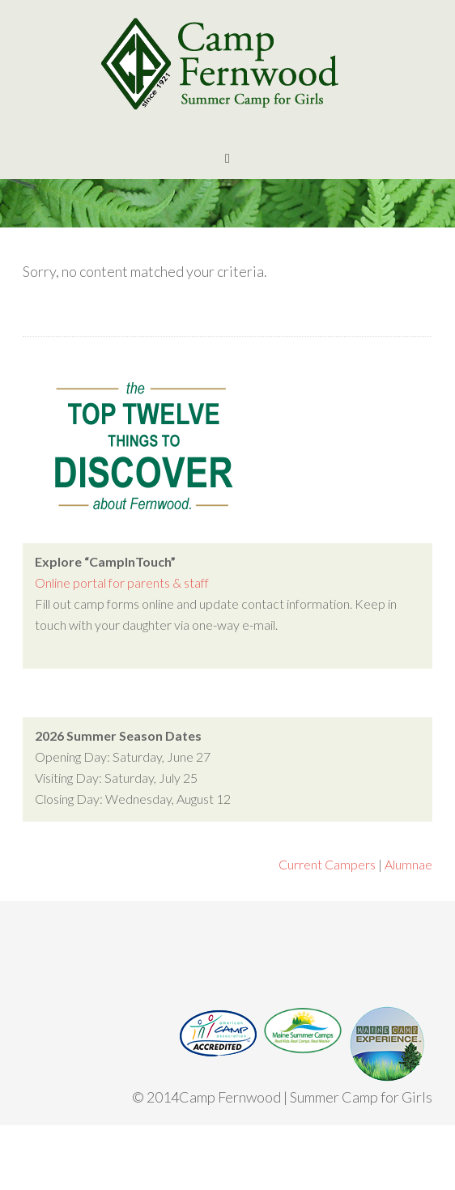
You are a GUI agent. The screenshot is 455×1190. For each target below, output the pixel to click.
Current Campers (327, 864)
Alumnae (408, 864)
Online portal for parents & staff (122, 582)
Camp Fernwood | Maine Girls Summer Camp (227, 64)
